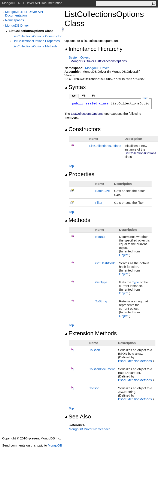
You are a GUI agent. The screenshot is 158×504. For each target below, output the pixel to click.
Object (123, 255)
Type (135, 282)
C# (73, 95)
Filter (98, 202)
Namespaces (14, 20)
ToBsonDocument (102, 369)
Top (71, 166)
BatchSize (102, 191)
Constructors (82, 129)
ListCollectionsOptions (105, 146)
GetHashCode (105, 263)
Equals (100, 236)
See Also (77, 416)
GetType (101, 282)
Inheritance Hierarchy (93, 49)
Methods (77, 220)
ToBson (94, 350)
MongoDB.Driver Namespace (89, 429)
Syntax (75, 87)
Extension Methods (90, 333)
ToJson (94, 388)
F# (93, 95)
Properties (79, 174)
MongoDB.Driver (17, 25)
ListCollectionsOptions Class (31, 31)
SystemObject (79, 57)
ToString (101, 301)
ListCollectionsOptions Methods (34, 46)
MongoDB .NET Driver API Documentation (24, 13)
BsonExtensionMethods (135, 361)
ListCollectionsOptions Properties (36, 41)
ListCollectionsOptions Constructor (37, 36)
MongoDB (55, 445)
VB (84, 95)
